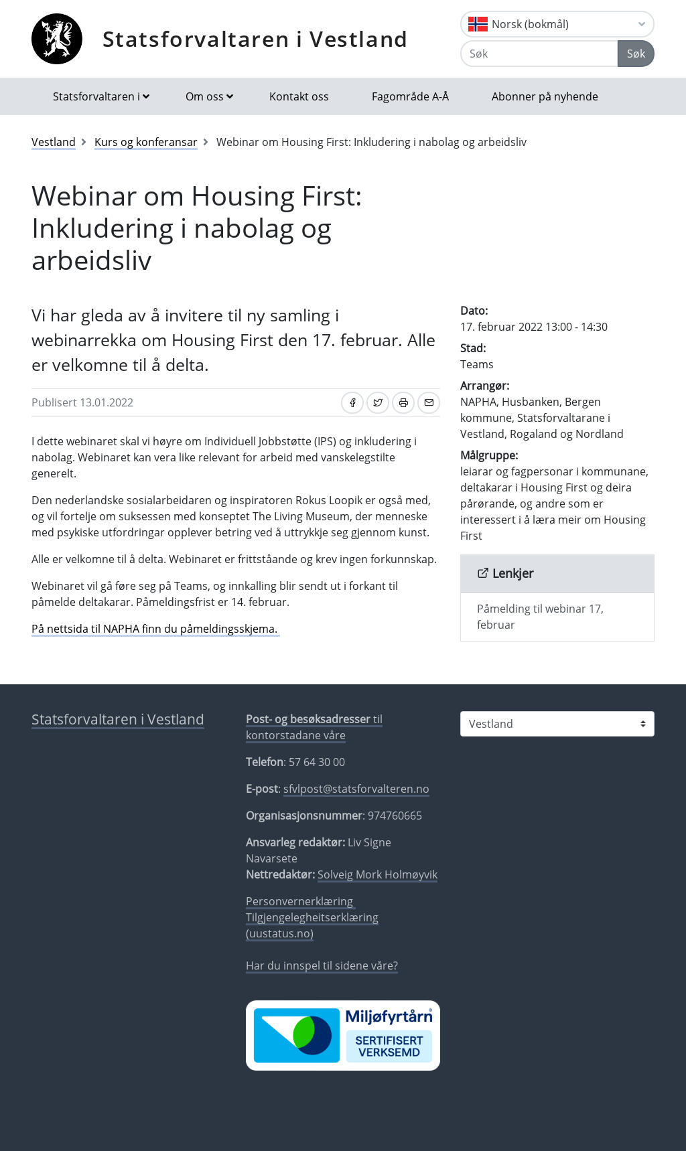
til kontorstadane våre (314, 727)
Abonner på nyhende (545, 96)
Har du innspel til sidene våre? (322, 965)
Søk (636, 53)
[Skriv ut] (403, 403)
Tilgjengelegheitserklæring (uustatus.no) (312, 925)
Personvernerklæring (301, 901)
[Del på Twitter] (377, 403)
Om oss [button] (205, 96)
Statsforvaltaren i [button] (96, 96)
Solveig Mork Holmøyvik (377, 874)
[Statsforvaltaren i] (557, 724)
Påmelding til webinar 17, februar (540, 616)
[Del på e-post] (428, 403)
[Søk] (539, 53)
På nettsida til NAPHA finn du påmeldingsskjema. (155, 628)
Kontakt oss (299, 96)
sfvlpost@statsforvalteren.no (356, 788)
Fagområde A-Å (410, 96)
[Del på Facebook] (352, 403)
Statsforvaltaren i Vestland (255, 38)
